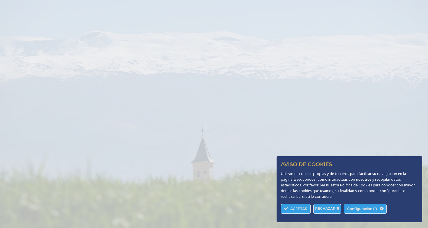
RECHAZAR (327, 208)
